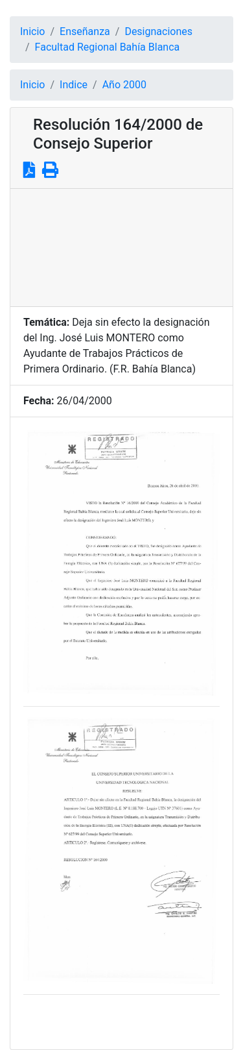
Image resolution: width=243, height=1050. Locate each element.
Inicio (32, 31)
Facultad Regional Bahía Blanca (107, 47)
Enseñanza (85, 31)
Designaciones (158, 31)
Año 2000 (124, 85)
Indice (73, 85)
